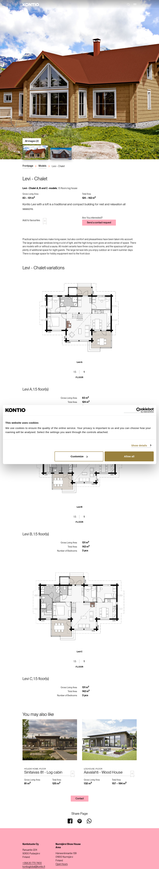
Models (42, 165)
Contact (79, 798)
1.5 (75, 372)
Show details (139, 445)
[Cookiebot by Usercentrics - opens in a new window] (139, 410)
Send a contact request (99, 222)
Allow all (129, 456)
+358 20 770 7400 (32, 863)
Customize (79, 456)
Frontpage (27, 165)
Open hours (62, 864)
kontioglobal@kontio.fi (33, 866)
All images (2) (32, 141)
